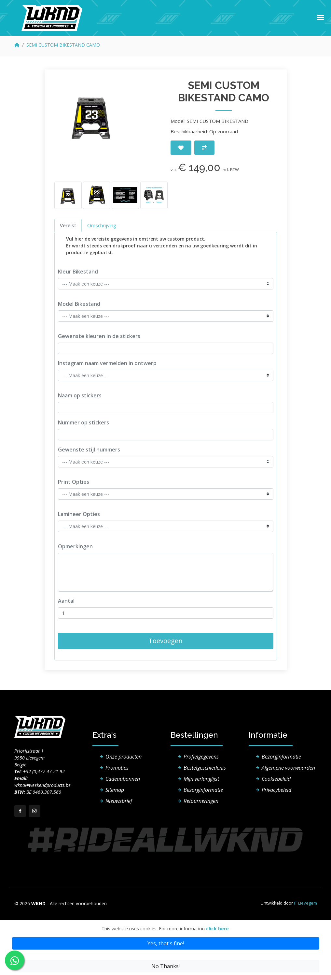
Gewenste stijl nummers (89, 449)
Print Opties (73, 481)
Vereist (68, 225)
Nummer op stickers (83, 422)
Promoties (117, 767)
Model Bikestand (79, 303)
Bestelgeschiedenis (205, 767)
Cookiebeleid (276, 778)
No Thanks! (165, 966)
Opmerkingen (75, 546)
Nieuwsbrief (118, 801)
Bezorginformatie (203, 789)
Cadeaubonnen (122, 778)
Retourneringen (201, 801)
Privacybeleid (276, 789)
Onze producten (123, 756)
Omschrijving (101, 225)
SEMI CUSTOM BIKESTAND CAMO (63, 45)
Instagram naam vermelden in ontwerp (107, 363)
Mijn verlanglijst (201, 778)
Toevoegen (165, 640)
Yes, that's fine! (165, 943)
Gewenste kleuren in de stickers (99, 336)
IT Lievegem (305, 903)
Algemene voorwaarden (288, 767)
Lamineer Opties (79, 514)
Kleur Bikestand (78, 271)
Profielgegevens (201, 756)
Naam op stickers (80, 395)
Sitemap (114, 789)
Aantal (66, 600)
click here (217, 928)
